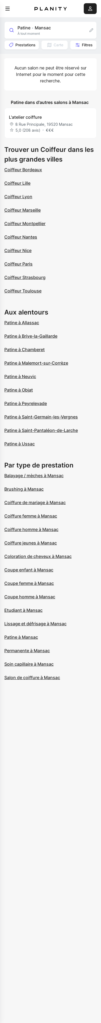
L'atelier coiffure (25, 117)
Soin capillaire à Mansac (29, 664)
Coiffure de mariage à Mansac (35, 502)
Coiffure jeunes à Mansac (30, 543)
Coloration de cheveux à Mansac (38, 556)
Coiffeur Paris (18, 264)
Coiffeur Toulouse (22, 291)
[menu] (7, 8)
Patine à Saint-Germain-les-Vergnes (41, 417)
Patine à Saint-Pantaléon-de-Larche (41, 430)
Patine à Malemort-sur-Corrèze (36, 363)
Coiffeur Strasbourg (25, 277)
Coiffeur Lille (17, 183)
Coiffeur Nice (18, 250)
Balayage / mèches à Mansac (34, 475)
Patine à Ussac (19, 443)
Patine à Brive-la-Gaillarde (30, 336)
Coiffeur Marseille (22, 210)
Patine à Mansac (21, 637)
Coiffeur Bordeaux (23, 169)
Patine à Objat (18, 390)
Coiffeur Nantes (20, 237)
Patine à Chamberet (24, 349)
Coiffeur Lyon (18, 196)
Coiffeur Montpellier (25, 223)
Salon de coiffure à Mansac (32, 677)
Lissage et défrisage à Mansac (35, 623)
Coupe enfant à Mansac (28, 569)
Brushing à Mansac (24, 489)
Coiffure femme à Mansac (30, 516)
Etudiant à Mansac (23, 610)
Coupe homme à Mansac (29, 596)
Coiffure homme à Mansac (31, 529)
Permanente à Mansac (27, 650)
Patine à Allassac (21, 322)
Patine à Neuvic (20, 376)
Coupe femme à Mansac (29, 583)
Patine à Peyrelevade (25, 403)
